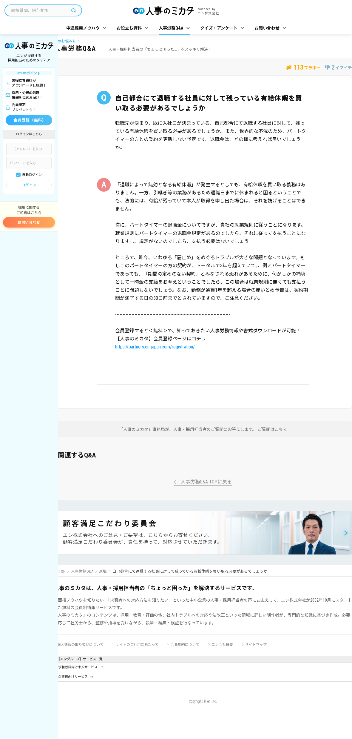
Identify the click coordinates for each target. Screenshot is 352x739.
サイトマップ (256, 645)
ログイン (28, 185)
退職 (103, 571)
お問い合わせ (29, 222)
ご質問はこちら (272, 429)
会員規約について (185, 645)
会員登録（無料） (29, 120)
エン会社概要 (222, 645)
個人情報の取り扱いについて (80, 645)
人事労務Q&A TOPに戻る (206, 482)
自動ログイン (32, 174)
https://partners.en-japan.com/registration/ (155, 347)
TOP (62, 571)
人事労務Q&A (82, 571)
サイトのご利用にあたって (137, 645)
